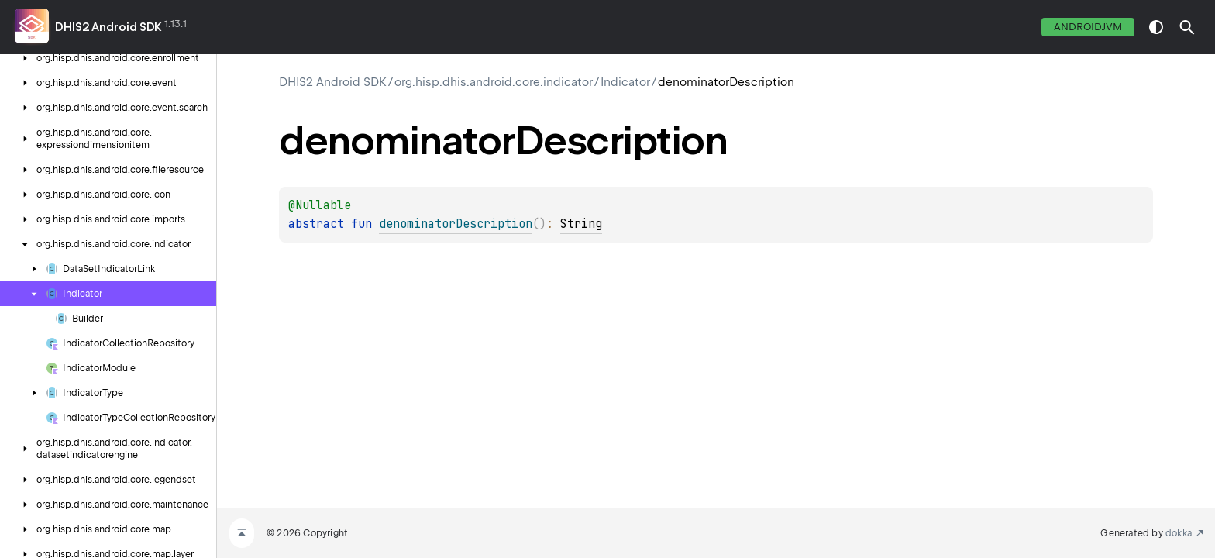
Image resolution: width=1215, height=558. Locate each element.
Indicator (625, 82)
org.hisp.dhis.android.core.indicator (493, 82)
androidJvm (1088, 27)
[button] (1187, 27)
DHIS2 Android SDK (108, 27)
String (581, 224)
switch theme (1156, 27)
